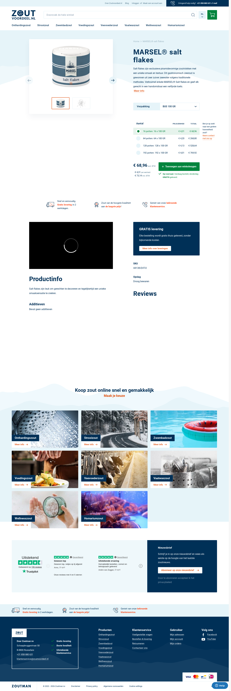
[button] (60, 103)
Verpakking (143, 106)
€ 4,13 (181, 145)
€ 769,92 (192, 152)
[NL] (24, 15)
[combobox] (120, 15)
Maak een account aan (152, 3)
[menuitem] (113, 3)
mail (215, 3)
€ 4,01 (181, 152)
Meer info (139, 90)
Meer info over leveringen (155, 248)
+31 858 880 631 (204, 3)
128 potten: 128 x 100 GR (155, 145)
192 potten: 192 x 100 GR (155, 152)
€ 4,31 (181, 131)
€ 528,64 (192, 145)
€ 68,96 (193, 131)
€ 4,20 (181, 138)
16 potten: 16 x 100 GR (154, 131)
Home (136, 41)
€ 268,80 (192, 138)
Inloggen (135, 3)
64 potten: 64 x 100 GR (154, 138)
